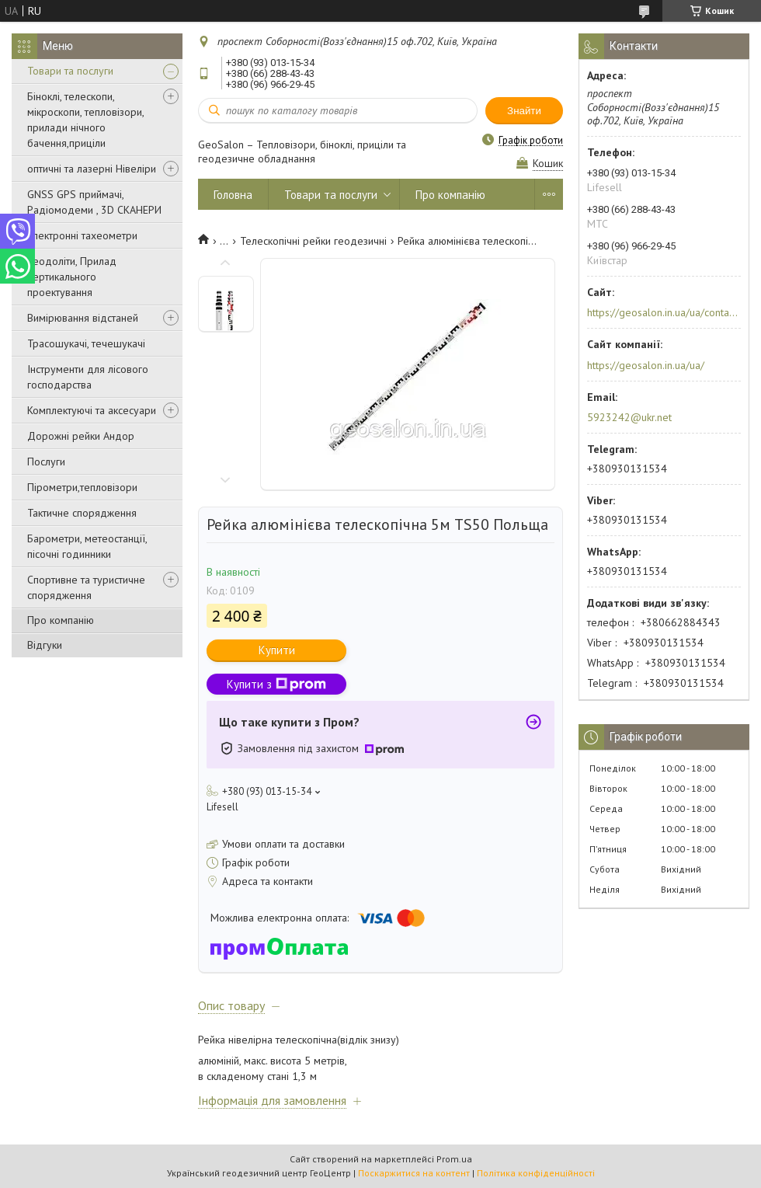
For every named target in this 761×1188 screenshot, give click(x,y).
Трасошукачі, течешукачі (86, 343)
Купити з (276, 684)
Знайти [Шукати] (524, 111)
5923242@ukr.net (629, 417)
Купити (277, 650)
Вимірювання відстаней (82, 318)
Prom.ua (454, 1159)
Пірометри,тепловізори (82, 487)
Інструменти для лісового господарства (87, 377)
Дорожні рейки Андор (80, 436)
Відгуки (44, 645)
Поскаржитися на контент (414, 1173)
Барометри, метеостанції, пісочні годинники (87, 546)
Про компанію (60, 620)
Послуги (46, 462)
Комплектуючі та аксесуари (91, 410)
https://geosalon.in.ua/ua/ (645, 365)
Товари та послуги (70, 71)
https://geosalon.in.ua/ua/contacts (662, 312)
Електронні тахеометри (82, 235)
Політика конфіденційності (536, 1173)
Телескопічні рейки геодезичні (313, 241)
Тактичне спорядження (82, 513)
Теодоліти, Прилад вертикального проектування (71, 276)
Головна (233, 194)
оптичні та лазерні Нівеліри (91, 169)
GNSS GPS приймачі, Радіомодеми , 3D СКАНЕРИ (94, 202)
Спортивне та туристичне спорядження (86, 587)
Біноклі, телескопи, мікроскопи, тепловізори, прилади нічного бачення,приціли (85, 119)
